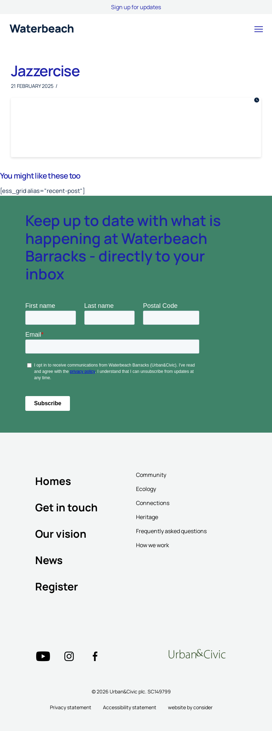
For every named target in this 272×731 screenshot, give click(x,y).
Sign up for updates (136, 7)
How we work (152, 545)
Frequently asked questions (171, 531)
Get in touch (66, 507)
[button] (258, 29)
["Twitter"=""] (43, 656)
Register (56, 586)
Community (151, 475)
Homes (53, 481)
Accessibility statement (129, 707)
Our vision (60, 533)
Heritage (147, 517)
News (49, 560)
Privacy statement (70, 707)
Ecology (146, 489)
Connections (152, 503)
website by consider (190, 707)
